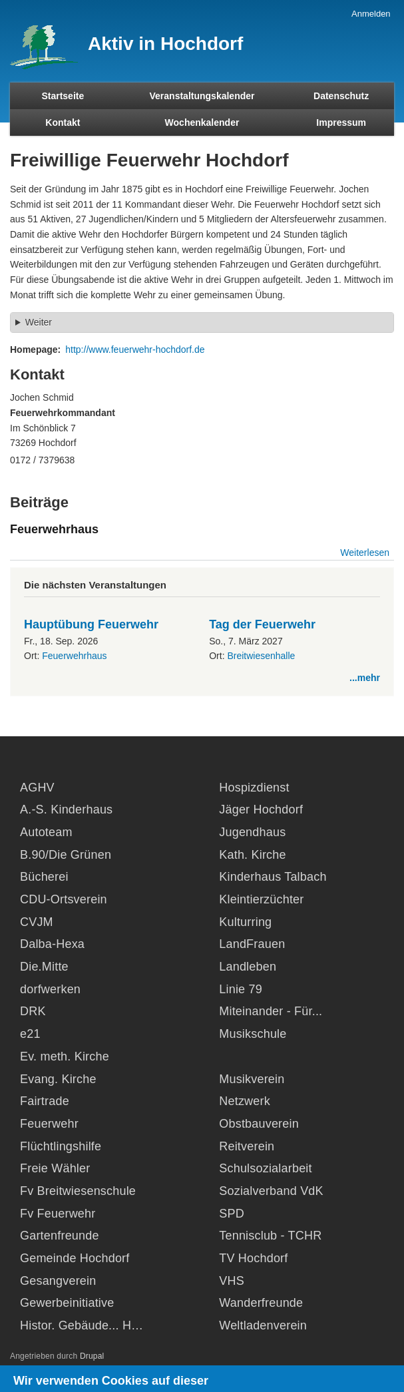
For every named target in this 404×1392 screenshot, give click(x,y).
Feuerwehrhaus (74, 655)
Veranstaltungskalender (202, 96)
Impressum (341, 122)
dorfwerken (50, 989)
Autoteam (46, 832)
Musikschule (252, 1034)
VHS (231, 1280)
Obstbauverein (259, 1123)
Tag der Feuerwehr (262, 624)
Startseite (62, 96)
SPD (231, 1213)
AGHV (37, 787)
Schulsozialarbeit (265, 1168)
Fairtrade (44, 1101)
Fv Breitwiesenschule (78, 1191)
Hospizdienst (254, 787)
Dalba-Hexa (52, 944)
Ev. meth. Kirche (64, 1056)
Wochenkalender (202, 122)
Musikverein (251, 1079)
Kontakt (62, 122)
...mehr (364, 677)
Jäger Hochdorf (261, 809)
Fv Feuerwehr (57, 1213)
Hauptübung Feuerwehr (91, 624)
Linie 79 (240, 989)
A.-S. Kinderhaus (66, 809)
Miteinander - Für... (270, 1011)
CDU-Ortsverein (63, 899)
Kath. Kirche (252, 854)
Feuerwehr (49, 1123)
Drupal (92, 1356)
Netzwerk (244, 1101)
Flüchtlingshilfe (60, 1146)
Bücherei (44, 876)
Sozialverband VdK (271, 1191)
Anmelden (371, 14)
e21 (30, 1034)
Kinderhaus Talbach (272, 876)
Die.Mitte (44, 966)
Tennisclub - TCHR (270, 1235)
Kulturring (245, 922)
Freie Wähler (55, 1168)
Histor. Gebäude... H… (81, 1325)
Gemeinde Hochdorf (75, 1258)
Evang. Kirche (58, 1079)
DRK (33, 1011)
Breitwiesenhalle (261, 655)
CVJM (36, 922)
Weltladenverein (263, 1325)
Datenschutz (341, 96)
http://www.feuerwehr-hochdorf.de (134, 349)
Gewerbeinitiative (67, 1302)
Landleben (247, 966)
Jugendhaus (252, 832)
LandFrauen (252, 944)
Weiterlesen (364, 552)
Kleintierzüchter (261, 899)
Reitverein (246, 1146)
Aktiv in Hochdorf (165, 43)
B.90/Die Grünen (65, 854)
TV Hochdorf (253, 1258)
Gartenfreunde (59, 1235)
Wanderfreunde (261, 1302)
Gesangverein (58, 1280)
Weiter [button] (38, 322)
